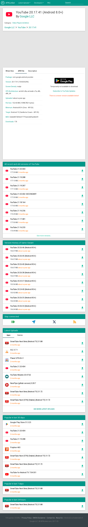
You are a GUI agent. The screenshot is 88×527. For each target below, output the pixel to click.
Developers (39, 3)
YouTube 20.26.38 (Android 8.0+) (23, 273)
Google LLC (27, 16)
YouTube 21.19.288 (17, 177)
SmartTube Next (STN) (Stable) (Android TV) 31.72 (30, 400)
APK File (21, 71)
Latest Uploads (24, 3)
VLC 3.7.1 (14, 350)
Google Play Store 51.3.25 (20, 422)
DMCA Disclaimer (39, 518)
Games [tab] (20, 335)
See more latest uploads (44, 409)
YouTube (22, 27)
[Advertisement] (44, 50)
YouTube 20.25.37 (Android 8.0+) (23, 281)
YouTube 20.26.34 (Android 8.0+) (23, 306)
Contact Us (51, 518)
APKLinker (8, 3)
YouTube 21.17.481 (17, 219)
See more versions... (44, 236)
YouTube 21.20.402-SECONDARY (23, 194)
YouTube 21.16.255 (17, 227)
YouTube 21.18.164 (17, 202)
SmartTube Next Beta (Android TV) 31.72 (26, 392)
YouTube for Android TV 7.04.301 (23, 472)
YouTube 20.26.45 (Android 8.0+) (23, 256)
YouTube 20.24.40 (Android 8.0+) (23, 289)
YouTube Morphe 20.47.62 (20, 375)
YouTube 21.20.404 (17, 169)
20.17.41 (32, 27)
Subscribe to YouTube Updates (64, 91)
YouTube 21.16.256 (17, 211)
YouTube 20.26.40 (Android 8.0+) (23, 264)
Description (32, 71)
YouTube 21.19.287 (17, 186)
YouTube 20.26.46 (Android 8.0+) (23, 247)
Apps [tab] (8, 335)
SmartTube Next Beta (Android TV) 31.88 (26, 341)
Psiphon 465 (15, 447)
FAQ (48, 3)
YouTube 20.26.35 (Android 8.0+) (23, 298)
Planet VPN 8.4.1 (17, 358)
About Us (59, 518)
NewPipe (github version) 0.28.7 (23, 383)
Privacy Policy (27, 518)
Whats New (10, 71)
